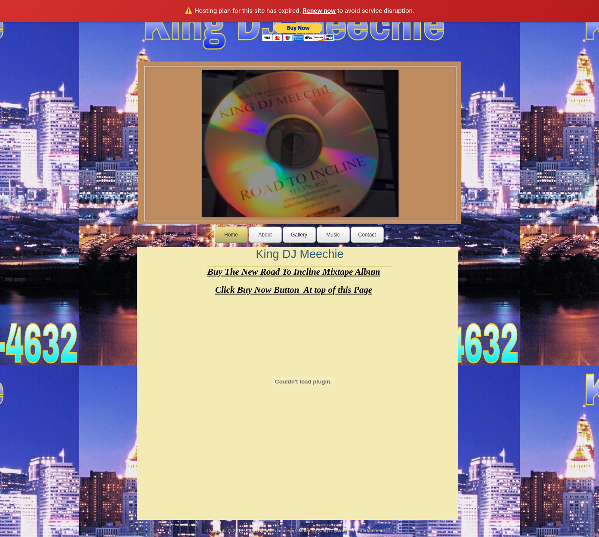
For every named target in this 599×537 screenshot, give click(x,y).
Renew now (319, 11)
